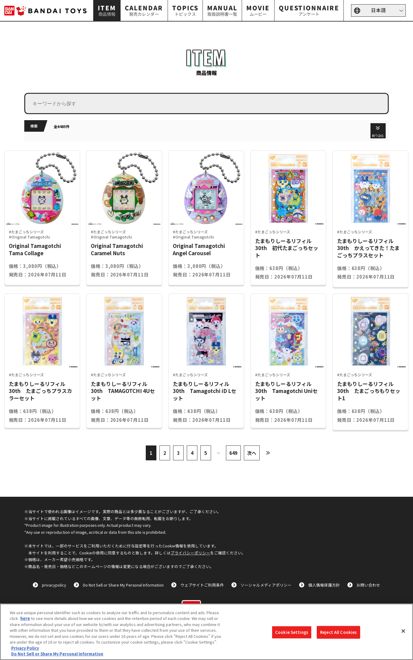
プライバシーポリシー (190, 553)
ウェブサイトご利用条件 (202, 585)
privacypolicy (54, 585)
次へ (251, 453)
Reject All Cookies (338, 632)
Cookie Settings (291, 632)
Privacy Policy (25, 648)
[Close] (403, 631)
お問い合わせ (368, 585)
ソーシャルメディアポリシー (266, 585)
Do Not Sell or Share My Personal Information (123, 585)
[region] (206, 632)
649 (233, 453)
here (25, 618)
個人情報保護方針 (324, 585)
